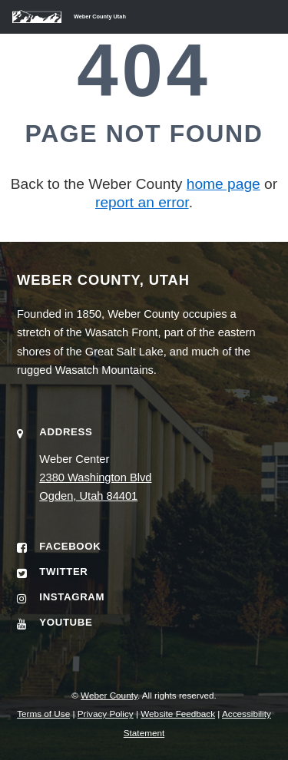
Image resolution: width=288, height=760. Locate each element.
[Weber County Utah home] (63, 16)
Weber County (109, 695)
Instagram (71, 597)
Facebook (70, 546)
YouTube (65, 622)
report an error (142, 202)
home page (223, 184)
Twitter (63, 571)
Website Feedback (178, 714)
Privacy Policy (106, 714)
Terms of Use (43, 714)
